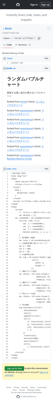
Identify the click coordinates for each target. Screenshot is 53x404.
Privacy (16, 387)
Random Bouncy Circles (19, 158)
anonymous (26, 110)
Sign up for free (14, 368)
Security (24, 387)
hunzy (23, 101)
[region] (26, 63)
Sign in (34, 4)
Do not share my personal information (26, 392)
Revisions (23, 44)
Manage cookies (33, 390)
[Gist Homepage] (18, 4)
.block (8, 28)
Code (7, 44)
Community (42, 387)
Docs (15, 390)
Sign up (45, 4)
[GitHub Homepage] (18, 396)
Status (32, 387)
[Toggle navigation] (4, 4)
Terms (8, 387)
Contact (22, 390)
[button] (39, 38)
